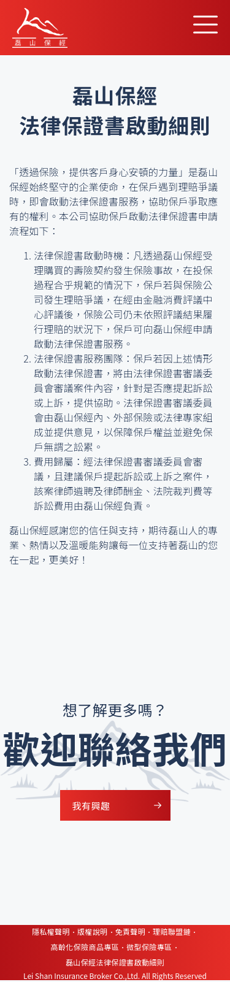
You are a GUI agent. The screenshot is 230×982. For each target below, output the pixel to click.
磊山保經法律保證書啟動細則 (115, 962)
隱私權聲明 (51, 931)
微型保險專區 (149, 947)
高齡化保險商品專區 (84, 947)
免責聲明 (130, 931)
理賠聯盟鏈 (172, 931)
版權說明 (92, 931)
